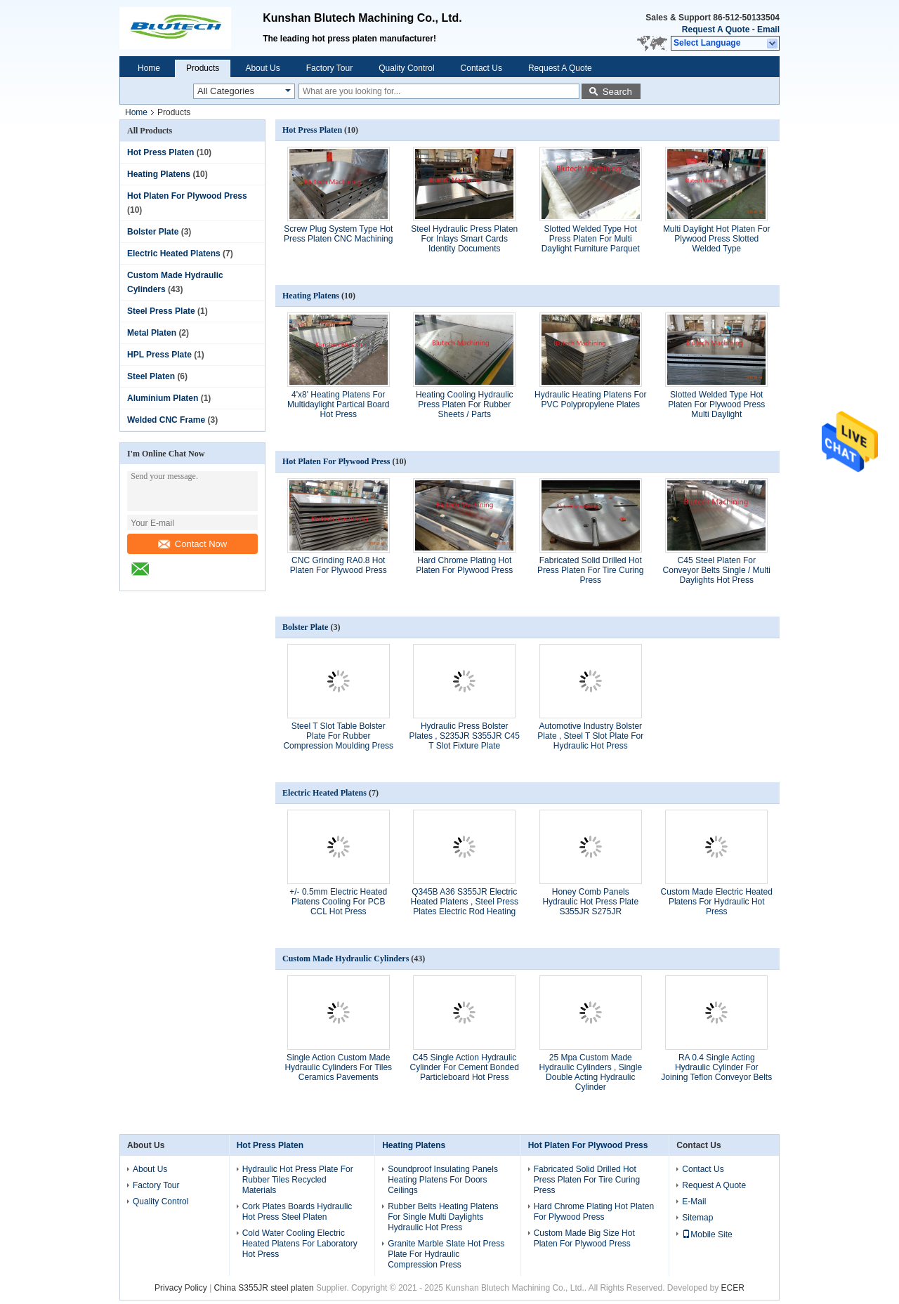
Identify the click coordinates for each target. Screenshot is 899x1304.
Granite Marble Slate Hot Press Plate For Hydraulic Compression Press (446, 1254)
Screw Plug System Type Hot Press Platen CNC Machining (338, 234)
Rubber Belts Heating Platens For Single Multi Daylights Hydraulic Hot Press (443, 1216)
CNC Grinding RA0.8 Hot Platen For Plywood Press (338, 565)
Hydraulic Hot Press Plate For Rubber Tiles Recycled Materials (297, 1179)
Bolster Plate (152, 232)
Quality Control (406, 68)
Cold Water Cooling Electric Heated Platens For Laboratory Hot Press (299, 1243)
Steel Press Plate (161, 311)
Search (617, 91)
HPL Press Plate (159, 355)
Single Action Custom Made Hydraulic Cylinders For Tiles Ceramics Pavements (338, 1067)
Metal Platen (151, 333)
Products (202, 68)
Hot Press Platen (160, 152)
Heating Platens (158, 174)
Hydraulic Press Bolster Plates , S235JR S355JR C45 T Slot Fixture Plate (464, 736)
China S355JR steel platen (264, 1288)
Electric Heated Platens (174, 253)
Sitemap (697, 1218)
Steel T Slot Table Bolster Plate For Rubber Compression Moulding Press (338, 736)
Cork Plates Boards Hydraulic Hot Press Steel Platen (297, 1211)
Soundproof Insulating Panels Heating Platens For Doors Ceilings (443, 1179)
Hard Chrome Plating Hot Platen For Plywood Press (464, 565)
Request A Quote (715, 29)
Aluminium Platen (162, 398)
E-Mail (694, 1201)
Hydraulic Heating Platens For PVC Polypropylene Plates (590, 399)
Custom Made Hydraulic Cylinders (345, 958)
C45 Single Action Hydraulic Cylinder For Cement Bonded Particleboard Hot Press (464, 1067)
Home (149, 68)
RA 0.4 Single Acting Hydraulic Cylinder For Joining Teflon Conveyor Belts (716, 1067)
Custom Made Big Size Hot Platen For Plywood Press (584, 1238)
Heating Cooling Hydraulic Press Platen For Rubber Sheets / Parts (464, 404)
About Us (262, 68)
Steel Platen (151, 376)
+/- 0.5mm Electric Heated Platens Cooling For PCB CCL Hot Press (338, 901)
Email (768, 29)
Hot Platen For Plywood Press (187, 196)
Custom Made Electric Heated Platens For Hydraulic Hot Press (717, 901)
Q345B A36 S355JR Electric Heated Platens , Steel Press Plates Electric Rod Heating (464, 901)
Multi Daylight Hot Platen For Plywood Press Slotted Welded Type (716, 238)
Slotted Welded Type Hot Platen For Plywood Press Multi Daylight (716, 404)
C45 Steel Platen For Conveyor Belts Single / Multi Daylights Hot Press (716, 570)
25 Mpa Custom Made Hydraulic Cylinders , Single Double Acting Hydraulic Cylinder (590, 1072)
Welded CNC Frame (166, 420)
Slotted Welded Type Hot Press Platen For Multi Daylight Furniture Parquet (591, 238)
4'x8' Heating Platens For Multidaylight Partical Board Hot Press (338, 404)
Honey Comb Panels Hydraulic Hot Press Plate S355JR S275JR (590, 901)
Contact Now (192, 544)
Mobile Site (707, 1234)
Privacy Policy (181, 1288)
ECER (732, 1288)
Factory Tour (329, 68)
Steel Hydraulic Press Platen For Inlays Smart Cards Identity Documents (464, 238)
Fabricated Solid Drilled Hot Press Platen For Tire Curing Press (590, 570)
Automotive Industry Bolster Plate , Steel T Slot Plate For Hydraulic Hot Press (590, 736)
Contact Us (481, 68)
